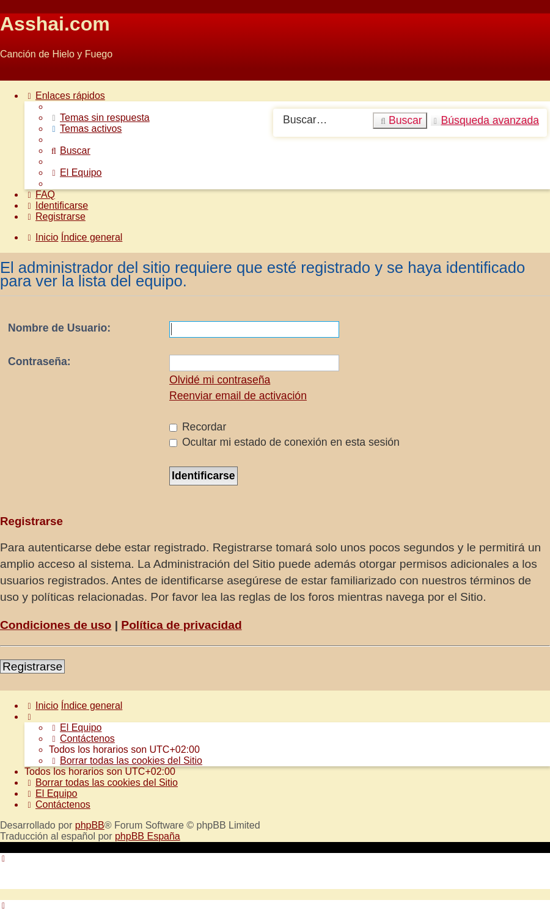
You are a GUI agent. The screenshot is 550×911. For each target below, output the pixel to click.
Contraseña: (39, 361)
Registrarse (32, 666)
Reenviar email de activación (238, 396)
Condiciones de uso (55, 625)
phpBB (90, 825)
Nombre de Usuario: (59, 328)
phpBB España (147, 836)
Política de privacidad (181, 625)
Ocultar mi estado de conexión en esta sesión (284, 442)
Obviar (14, 75)
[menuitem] (99, 117)
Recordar (197, 427)
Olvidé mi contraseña (219, 380)
